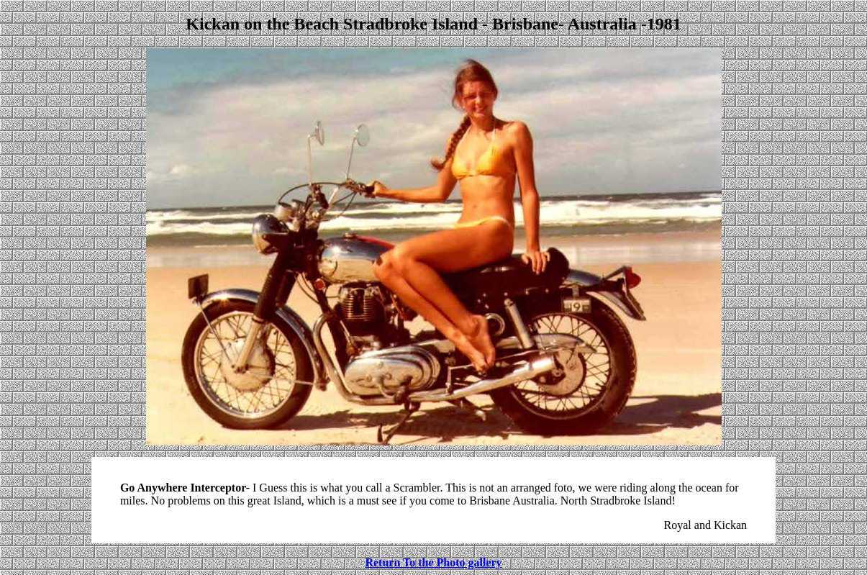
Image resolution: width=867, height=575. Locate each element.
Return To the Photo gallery (433, 562)
